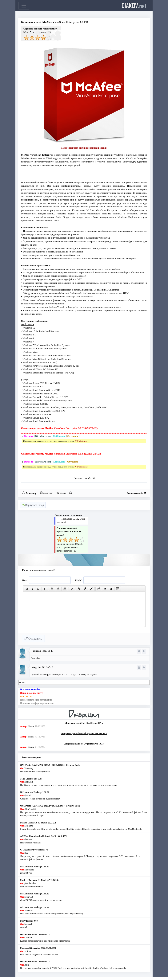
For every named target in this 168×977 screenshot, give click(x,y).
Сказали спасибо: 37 (84, 478)
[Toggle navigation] (23, 6)
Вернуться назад (33, 505)
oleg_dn (36, 667)
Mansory (31, 493)
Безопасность (29, 22)
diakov (134, 6)
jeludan (37, 650)
